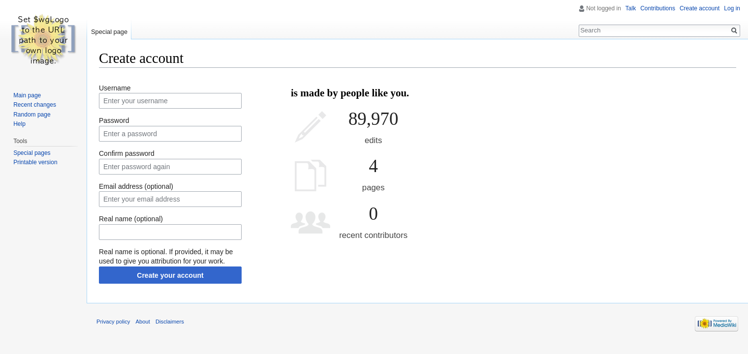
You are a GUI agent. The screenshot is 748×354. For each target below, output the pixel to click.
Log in (732, 8)
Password (114, 120)
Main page (27, 95)
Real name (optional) (131, 219)
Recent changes (34, 104)
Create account (699, 8)
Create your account (170, 275)
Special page (109, 31)
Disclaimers (170, 321)
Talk (630, 8)
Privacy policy (113, 321)
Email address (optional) (136, 186)
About (143, 321)
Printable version (35, 162)
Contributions (657, 8)
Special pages (31, 152)
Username (115, 88)
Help (19, 123)
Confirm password (127, 153)
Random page (31, 114)
